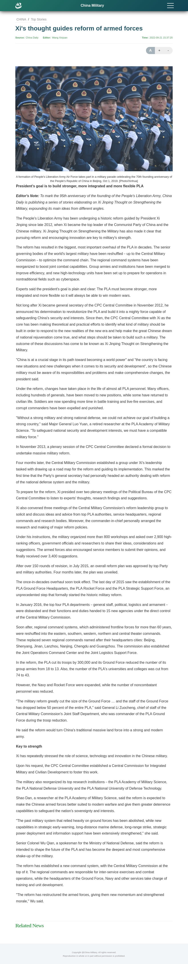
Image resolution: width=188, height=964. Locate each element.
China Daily (32, 37)
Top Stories (38, 19)
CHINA (21, 19)
